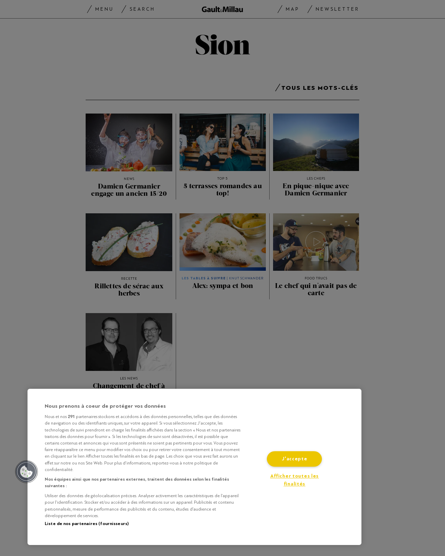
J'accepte (294, 459)
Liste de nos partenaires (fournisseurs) (87, 523)
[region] (194, 467)
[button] (26, 472)
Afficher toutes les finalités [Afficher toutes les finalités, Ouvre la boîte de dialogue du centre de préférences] (294, 480)
